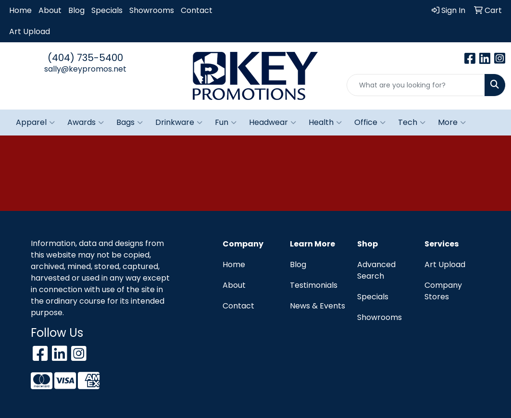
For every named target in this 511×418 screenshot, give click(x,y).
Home (20, 10)
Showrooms (151, 10)
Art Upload (29, 31)
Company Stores (443, 291)
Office (370, 122)
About (50, 10)
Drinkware (178, 122)
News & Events (317, 305)
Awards (85, 122)
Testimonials (313, 285)
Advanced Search (376, 270)
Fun (226, 122)
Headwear (272, 122)
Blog (76, 10)
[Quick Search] (416, 85)
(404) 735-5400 (85, 57)
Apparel (35, 122)
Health (325, 122)
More (452, 122)
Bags (129, 122)
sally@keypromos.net (85, 68)
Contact (196, 10)
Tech (411, 122)
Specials (107, 10)
